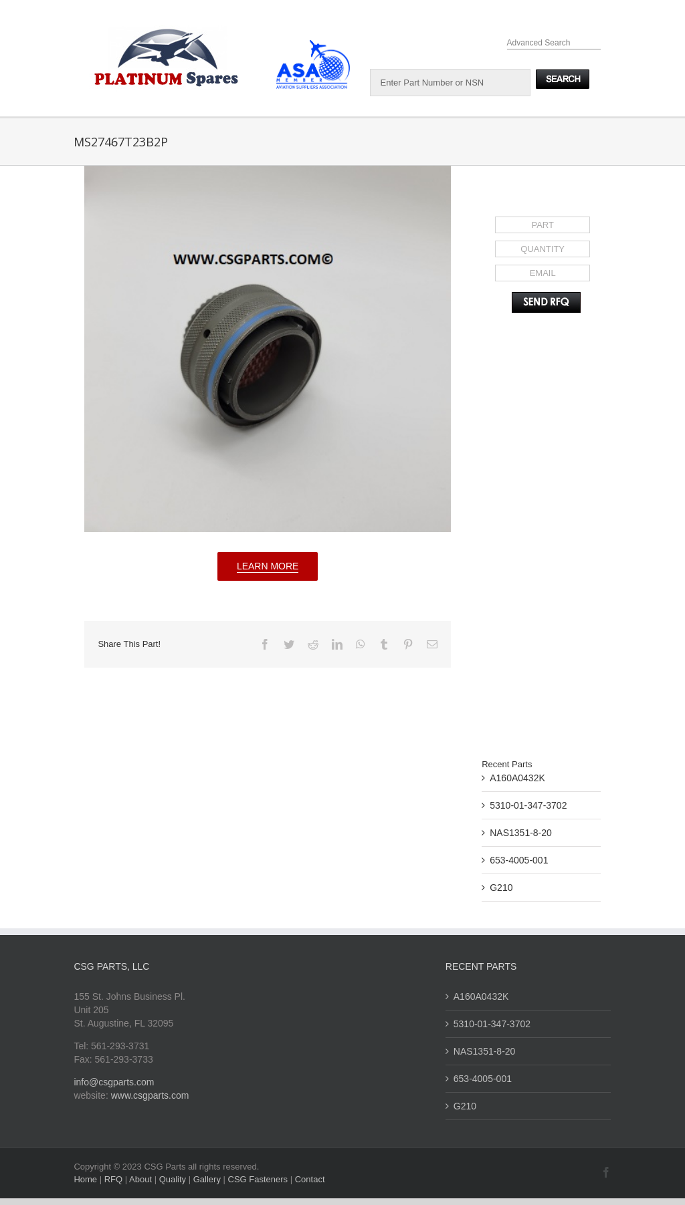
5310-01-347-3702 (528, 805)
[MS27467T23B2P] (267, 349)
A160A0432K (517, 778)
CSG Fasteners (258, 1179)
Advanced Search (539, 42)
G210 (501, 887)
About (142, 1179)
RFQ (114, 1179)
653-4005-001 (519, 860)
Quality (174, 1179)
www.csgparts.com (150, 1095)
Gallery (208, 1179)
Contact (310, 1179)
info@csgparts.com (114, 1082)
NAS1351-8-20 (521, 832)
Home (86, 1179)
